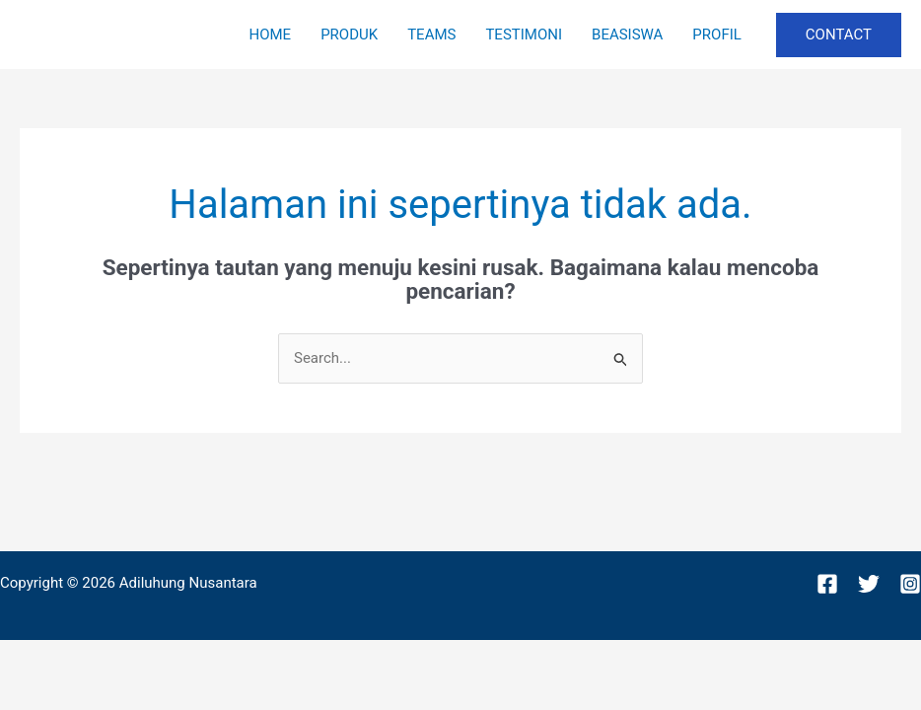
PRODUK (349, 34)
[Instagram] (910, 584)
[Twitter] (869, 584)
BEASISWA (627, 34)
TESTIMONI (523, 34)
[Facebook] (827, 584)
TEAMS (431, 34)
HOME (269, 34)
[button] (838, 35)
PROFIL (716, 34)
